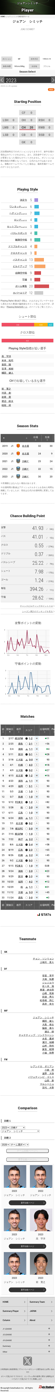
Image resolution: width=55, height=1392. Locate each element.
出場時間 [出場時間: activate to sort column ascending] (44, 730)
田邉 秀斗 (48, 996)
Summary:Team (37, 1302)
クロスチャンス (19, 253)
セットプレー (17, 226)
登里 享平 (48, 975)
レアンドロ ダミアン (42, 1066)
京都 (20, 791)
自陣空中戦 (21, 273)
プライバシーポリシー (27, 1369)
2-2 (31, 839)
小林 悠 (49, 1070)
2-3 (30, 849)
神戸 (20, 839)
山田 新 (49, 1080)
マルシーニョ (47, 1084)
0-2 (30, 770)
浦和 (20, 781)
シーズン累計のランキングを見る (37, 611)
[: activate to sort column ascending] (9, 438)
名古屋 (25, 446)
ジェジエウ (48, 982)
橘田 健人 (7, 372)
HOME (3, 16)
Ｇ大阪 (19, 770)
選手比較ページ (27, 1203)
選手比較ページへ (27, 1159)
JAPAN (33, 1311)
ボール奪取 (21, 286)
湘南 (20, 749)
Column (6, 1320)
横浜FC (19, 828)
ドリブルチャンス (17, 246)
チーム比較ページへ (27, 1151)
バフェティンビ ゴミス (41, 1077)
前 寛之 (6, 388)
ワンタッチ (18, 206)
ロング (20, 219)
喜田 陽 (6, 364)
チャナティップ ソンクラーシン (36, 1035)
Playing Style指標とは (17, 307)
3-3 (31, 892)
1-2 (30, 738)
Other (5, 1352)
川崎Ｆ (25, 461)
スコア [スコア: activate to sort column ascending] (28, 730)
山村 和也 (48, 1045)
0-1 (30, 754)
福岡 (20, 786)
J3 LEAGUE (7, 1340)
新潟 (20, 754)
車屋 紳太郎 (47, 989)
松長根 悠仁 (47, 1000)
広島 (20, 812)
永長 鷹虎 (48, 1038)
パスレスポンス (19, 233)
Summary (7, 1346)
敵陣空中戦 (21, 239)
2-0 (30, 807)
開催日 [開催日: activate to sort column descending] (9, 730)
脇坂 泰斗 (48, 1028)
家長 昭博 (48, 1049)
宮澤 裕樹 (7, 368)
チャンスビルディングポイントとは (36, 606)
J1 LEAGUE (7, 1329)
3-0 (30, 828)
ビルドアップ (20, 266)
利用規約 (5, 1369)
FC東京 (19, 802)
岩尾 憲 (6, 397)
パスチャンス (20, 259)
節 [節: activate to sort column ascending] (3, 730)
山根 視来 (48, 993)
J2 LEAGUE (7, 1335)
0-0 (31, 759)
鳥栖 (20, 796)
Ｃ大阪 (19, 759)
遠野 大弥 (48, 1073)
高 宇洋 (6, 356)
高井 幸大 (48, 1004)
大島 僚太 (48, 1024)
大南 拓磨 (48, 979)
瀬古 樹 (49, 1031)
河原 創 (6, 393)
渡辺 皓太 (7, 401)
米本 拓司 (7, 360)
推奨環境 (13, 1369)
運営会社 (40, 1369)
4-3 (30, 765)
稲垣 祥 (6, 405)
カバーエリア (20, 292)
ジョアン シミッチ (43, 1017)
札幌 (20, 765)
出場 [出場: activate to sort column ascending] (35, 438)
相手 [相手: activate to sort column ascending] (18, 730)
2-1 (30, 743)
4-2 (30, 881)
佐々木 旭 (48, 986)
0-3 (30, 860)
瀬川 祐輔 (48, 1042)
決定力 (23, 200)
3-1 (30, 786)
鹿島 (20, 743)
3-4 (30, 844)
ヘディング (18, 213)
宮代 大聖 (48, 1087)
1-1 (31, 749)
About (32, 1320)
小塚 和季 (48, 1052)
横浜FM (19, 738)
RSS (51, 89)
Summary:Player (11, 1311)
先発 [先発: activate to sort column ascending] (47, 438)
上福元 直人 (47, 962)
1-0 (30, 791)
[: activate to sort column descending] (4, 438)
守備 (24, 279)
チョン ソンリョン (43, 958)
